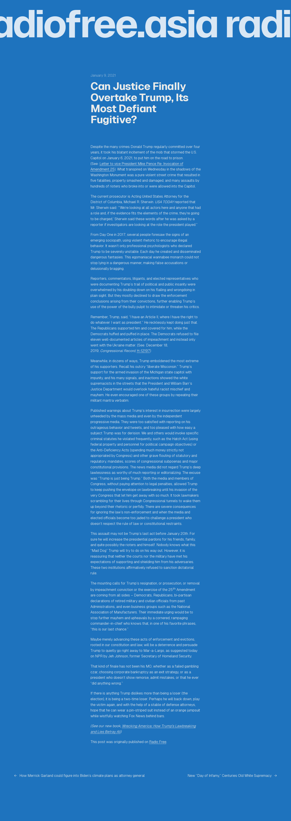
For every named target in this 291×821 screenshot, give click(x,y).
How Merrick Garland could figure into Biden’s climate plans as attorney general (82, 776)
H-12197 (143, 351)
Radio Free (157, 742)
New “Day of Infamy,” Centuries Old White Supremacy (230, 776)
